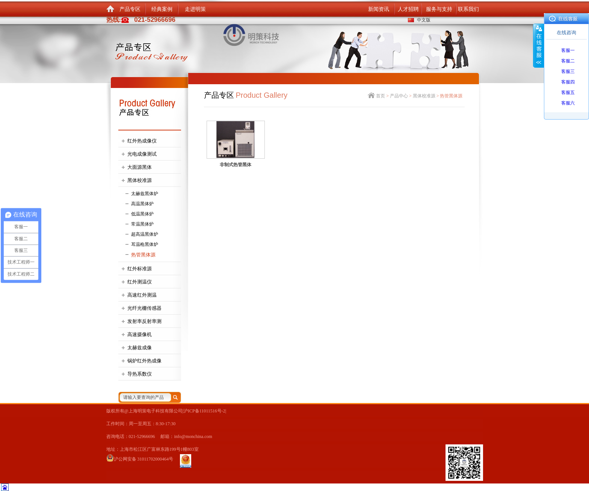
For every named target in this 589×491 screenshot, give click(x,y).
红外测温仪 (139, 282)
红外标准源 (139, 268)
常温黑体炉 (142, 224)
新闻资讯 (378, 9)
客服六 (568, 103)
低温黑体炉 (142, 214)
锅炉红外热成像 (144, 361)
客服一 (568, 50)
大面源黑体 (139, 167)
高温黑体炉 (142, 203)
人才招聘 (408, 9)
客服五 (568, 92)
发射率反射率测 (144, 321)
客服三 (568, 71)
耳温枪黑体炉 (144, 244)
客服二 (568, 61)
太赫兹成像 (139, 347)
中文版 (423, 20)
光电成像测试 (142, 154)
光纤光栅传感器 (144, 308)
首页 (380, 96)
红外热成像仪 (142, 141)
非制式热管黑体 (235, 164)
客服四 (568, 82)
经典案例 (161, 9)
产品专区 (129, 9)
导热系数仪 (139, 374)
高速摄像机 (139, 334)
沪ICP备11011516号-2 (204, 411)
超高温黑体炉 (144, 234)
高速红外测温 (142, 295)
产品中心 (399, 96)
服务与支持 (439, 9)
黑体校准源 (139, 180)
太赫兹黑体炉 (144, 193)
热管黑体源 (143, 255)
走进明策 (195, 9)
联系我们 (468, 9)
